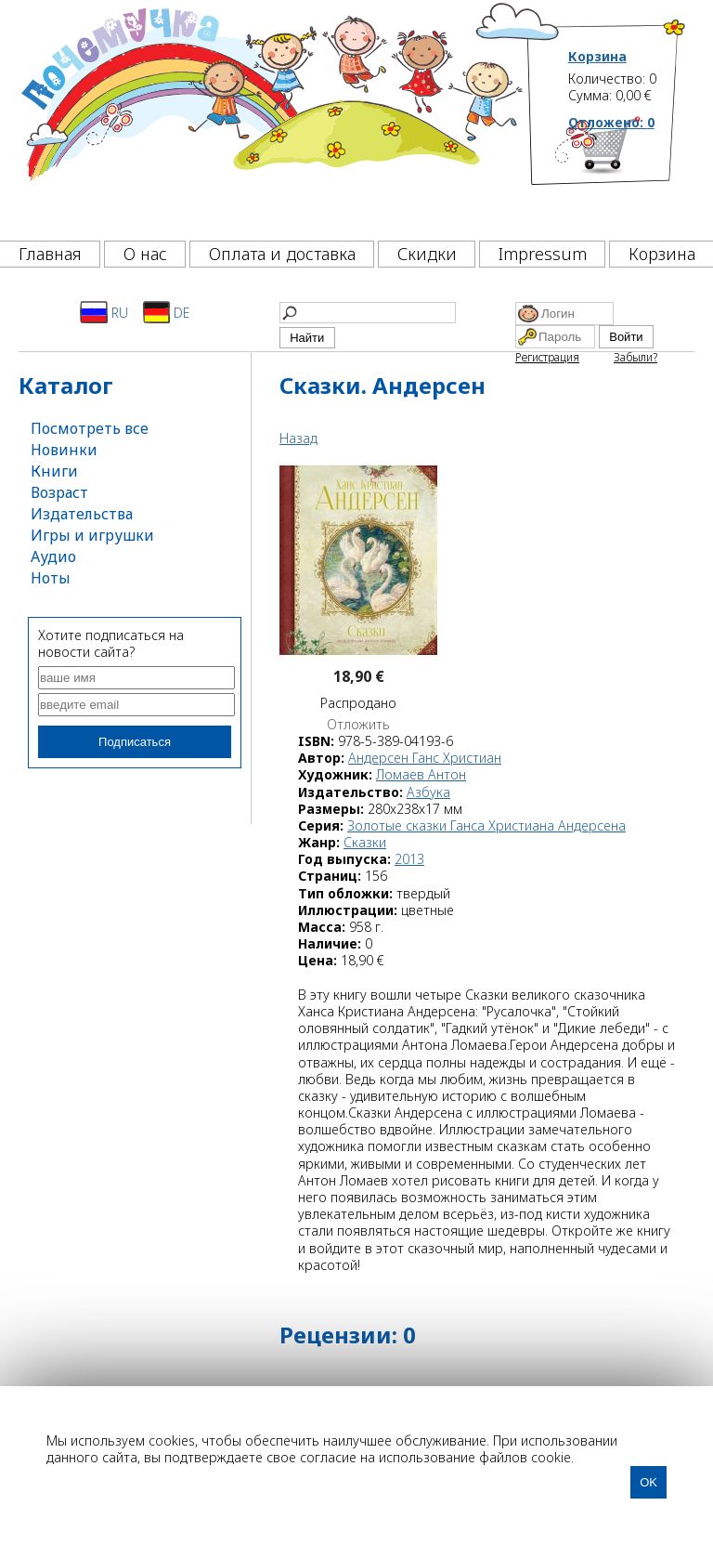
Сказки (365, 842)
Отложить (358, 724)
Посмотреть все (90, 428)
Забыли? (635, 357)
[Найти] (367, 312)
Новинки (64, 449)
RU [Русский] (104, 312)
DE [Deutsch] (166, 312)
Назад (298, 438)
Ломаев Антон (421, 774)
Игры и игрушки (92, 535)
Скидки (427, 253)
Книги (54, 471)
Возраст (59, 492)
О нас (145, 253)
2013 (409, 859)
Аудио (53, 556)
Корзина (597, 56)
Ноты (51, 578)
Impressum (543, 253)
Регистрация (547, 357)
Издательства (82, 514)
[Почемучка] (270, 115)
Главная (50, 253)
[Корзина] (627, 172)
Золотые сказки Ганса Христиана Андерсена (486, 825)
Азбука (428, 792)
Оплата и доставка (282, 253)
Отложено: (611, 122)
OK (648, 1482)
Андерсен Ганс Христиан (424, 757)
